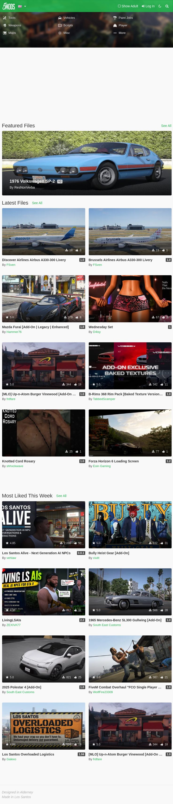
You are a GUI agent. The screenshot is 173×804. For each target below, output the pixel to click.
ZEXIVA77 (14, 625)
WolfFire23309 (103, 692)
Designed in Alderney (17, 792)
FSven (11, 265)
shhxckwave (15, 466)
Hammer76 (14, 332)
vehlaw (11, 558)
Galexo (11, 759)
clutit (96, 558)
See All (166, 126)
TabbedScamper (104, 399)
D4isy (97, 332)
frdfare (11, 399)
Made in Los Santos (16, 797)
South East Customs (107, 625)
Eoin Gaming (102, 466)
